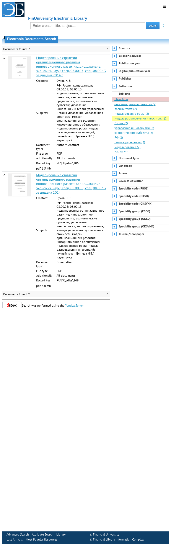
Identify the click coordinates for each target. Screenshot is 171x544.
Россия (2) (121, 123)
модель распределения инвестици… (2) (141, 118)
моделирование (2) (127, 147)
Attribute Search (42, 534)
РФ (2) (118, 137)
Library (61, 534)
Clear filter (121, 99)
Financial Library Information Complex (118, 539)
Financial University (106, 534)
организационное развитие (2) (135, 104)
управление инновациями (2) (134, 128)
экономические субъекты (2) (133, 133)
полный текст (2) (125, 109)
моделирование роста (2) (131, 114)
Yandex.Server (74, 305)
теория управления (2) (129, 142)
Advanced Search (18, 534)
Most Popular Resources (41, 539)
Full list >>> (120, 151)
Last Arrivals (15, 539)
